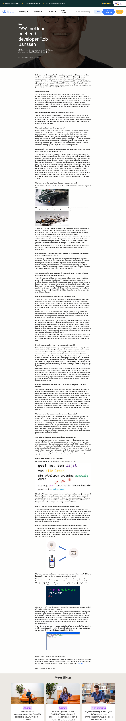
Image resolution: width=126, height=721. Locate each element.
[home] (8, 12)
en (121, 11)
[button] (23, 11)
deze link (80, 663)
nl (118, 11)
